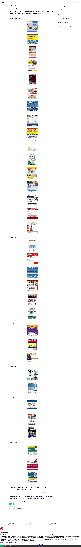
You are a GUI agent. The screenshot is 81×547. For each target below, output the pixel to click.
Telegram (17, 545)
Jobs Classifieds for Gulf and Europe (64, 18)
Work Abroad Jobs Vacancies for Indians (65, 26)
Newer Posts (11, 523)
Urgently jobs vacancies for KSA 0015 (65, 9)
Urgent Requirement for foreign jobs (65, 22)
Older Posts (53, 523)
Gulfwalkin (6, 2)
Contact (11, 545)
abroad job (42, 496)
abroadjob (12, 506)
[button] (10, 510)
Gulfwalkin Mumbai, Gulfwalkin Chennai (8, 542)
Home (32, 522)
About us (6, 545)
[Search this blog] (74, 2)
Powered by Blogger (40, 544)
